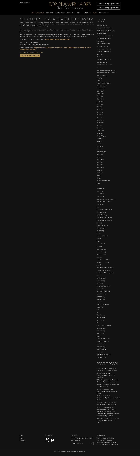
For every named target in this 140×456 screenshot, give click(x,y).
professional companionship (106, 70)
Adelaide (72, 22)
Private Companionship (104, 270)
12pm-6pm (100, 133)
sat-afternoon (101, 278)
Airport (85, 22)
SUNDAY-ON (100, 307)
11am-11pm (100, 110)
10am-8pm (100, 102)
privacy (99, 67)
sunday (99, 302)
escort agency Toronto (104, 49)
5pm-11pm (100, 162)
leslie (98, 241)
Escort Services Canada (75, 24)
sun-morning (101, 299)
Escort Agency (62, 24)
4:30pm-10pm (101, 152)
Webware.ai (82, 451)
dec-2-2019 (100, 194)
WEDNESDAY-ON (102, 357)
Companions (60, 13)
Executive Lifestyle (102, 225)
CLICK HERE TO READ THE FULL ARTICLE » (31, 52)
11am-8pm (100, 125)
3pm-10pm (100, 149)
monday (99, 257)
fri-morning (100, 231)
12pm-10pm (100, 131)
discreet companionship (105, 36)
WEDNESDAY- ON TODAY (104, 354)
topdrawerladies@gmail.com (106, 442)
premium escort (102, 62)
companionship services (105, 28)
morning (99, 265)
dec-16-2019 (100, 188)
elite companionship (103, 44)
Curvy (35, 24)
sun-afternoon (101, 294)
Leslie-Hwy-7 (101, 244)
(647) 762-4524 (109, 438)
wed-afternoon (102, 344)
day (39, 24)
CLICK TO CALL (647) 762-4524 (109, 4)
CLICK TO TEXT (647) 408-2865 (109, 8)
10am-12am (100, 94)
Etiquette (87, 13)
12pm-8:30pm (56, 22)
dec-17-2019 (100, 191)
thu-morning (101, 320)
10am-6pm (100, 99)
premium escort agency (104, 65)
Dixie (98, 207)
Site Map (22, 440)
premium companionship (105, 268)
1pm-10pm (100, 144)
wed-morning (43, 26)
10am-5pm (100, 96)
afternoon (79, 22)
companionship (102, 25)
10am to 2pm (101, 88)
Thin (98, 310)
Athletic (90, 22)
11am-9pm (100, 128)
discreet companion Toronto (106, 199)
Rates (79, 13)
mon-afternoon (102, 249)
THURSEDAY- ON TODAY (104, 325)
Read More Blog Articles (30, 55)
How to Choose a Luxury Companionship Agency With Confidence (106, 375)
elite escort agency (103, 46)
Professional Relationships (105, 273)
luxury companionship (104, 52)
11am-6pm (100, 123)
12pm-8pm (100, 138)
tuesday (99, 336)
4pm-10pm (100, 154)
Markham (100, 246)
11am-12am (100, 112)
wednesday (100, 352)
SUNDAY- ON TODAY (103, 304)
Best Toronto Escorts (26, 24)
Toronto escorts (102, 86)
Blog (95, 13)
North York (100, 54)
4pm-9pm (100, 160)
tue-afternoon (101, 328)
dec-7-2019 (100, 196)
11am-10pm (100, 107)
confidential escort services (105, 30)
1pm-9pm (100, 146)
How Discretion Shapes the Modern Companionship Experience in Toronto (108, 420)
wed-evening (101, 347)
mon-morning (101, 254)
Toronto (99, 80)
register (27, 3)
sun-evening (101, 296)
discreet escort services (104, 202)
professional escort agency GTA (107, 73)
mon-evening (101, 252)
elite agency (101, 41)
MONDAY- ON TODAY (103, 262)
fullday (99, 239)
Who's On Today (38, 13)
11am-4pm (100, 117)
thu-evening (101, 318)
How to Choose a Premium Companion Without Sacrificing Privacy (107, 391)
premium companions (104, 59)
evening (99, 223)
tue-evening (101, 331)
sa (97, 275)
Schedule (49, 13)
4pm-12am (100, 157)
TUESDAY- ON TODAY (32, 26)
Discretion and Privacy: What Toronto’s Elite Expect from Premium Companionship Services (108, 414)
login (21, 3)
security (99, 78)
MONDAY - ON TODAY (103, 260)
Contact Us (103, 13)
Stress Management (103, 291)
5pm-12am (100, 165)
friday (98, 233)
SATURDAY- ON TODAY (103, 286)
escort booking (102, 215)
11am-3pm (100, 115)
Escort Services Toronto (104, 220)
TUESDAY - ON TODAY (103, 339)
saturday (100, 283)
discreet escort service (104, 38)
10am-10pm (100, 91)
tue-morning (101, 333)
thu (98, 312)
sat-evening (101, 281)
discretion (100, 204)
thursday (100, 323)
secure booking (102, 75)
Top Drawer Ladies (64, 451)
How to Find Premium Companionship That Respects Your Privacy (108, 398)
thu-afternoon (101, 315)
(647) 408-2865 (107, 440)
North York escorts (102, 57)
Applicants (71, 13)
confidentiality (101, 33)
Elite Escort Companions (49, 24)
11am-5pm (100, 120)
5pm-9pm (100, 167)
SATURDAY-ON (101, 289)
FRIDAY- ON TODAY (102, 236)
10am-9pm (100, 104)
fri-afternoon (101, 228)
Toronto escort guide (103, 83)
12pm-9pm (64, 22)
